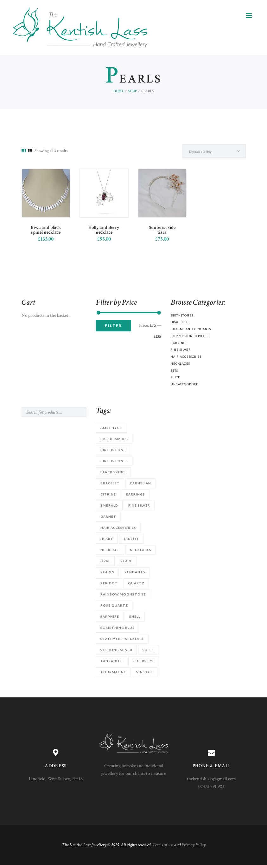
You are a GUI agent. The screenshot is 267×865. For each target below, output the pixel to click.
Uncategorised (185, 384)
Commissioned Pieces (190, 336)
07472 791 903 (211, 786)
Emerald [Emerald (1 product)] (109, 505)
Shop (132, 91)
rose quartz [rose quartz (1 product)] (114, 605)
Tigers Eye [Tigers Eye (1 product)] (144, 661)
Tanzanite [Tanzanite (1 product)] (111, 661)
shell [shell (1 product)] (134, 616)
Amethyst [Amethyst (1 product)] (111, 427)
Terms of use (162, 845)
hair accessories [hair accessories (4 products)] (118, 527)
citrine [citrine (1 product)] (108, 494)
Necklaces (180, 363)
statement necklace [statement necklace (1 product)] (122, 639)
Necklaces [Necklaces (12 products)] (140, 550)
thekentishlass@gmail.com (211, 779)
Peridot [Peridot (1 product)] (109, 583)
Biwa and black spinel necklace (46, 230)
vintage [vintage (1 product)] (144, 672)
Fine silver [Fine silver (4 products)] (139, 505)
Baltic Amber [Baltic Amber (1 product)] (114, 439)
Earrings (179, 343)
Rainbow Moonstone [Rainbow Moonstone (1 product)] (123, 594)
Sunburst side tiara (162, 230)
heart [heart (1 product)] (106, 539)
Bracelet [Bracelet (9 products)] (110, 483)
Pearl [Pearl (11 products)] (126, 561)
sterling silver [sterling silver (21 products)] (116, 650)
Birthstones (182, 315)
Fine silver (180, 349)
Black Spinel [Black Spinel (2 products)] (113, 472)
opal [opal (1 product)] (105, 561)
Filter (113, 325)
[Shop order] (214, 151)
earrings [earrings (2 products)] (135, 494)
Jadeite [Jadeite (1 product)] (131, 539)
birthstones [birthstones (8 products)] (114, 461)
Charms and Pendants (191, 329)
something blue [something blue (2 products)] (117, 627)
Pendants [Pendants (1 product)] (134, 572)
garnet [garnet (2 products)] (108, 516)
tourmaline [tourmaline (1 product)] (113, 672)
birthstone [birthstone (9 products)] (113, 450)
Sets (174, 370)
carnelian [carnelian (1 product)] (140, 483)
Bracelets (180, 322)
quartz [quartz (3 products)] (136, 583)
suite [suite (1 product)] (148, 650)
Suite (175, 377)
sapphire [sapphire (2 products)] (109, 616)
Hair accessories (186, 356)
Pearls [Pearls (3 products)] (107, 572)
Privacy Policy (193, 845)
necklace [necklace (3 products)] (110, 550)
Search (76, 412)
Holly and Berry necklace (103, 230)
